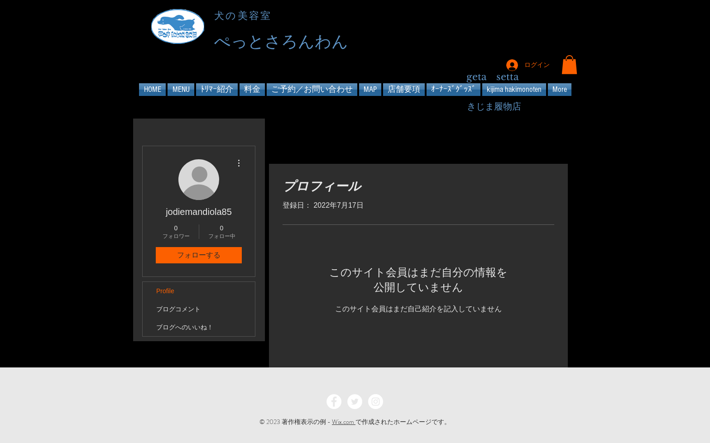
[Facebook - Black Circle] (529, 27)
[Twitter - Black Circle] (546, 27)
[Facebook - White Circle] (333, 401)
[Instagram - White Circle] (375, 401)
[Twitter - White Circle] (354, 401)
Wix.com (343, 421)
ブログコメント (178, 309)
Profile (165, 291)
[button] (569, 64)
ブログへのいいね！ (184, 327)
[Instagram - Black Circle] (562, 27)
